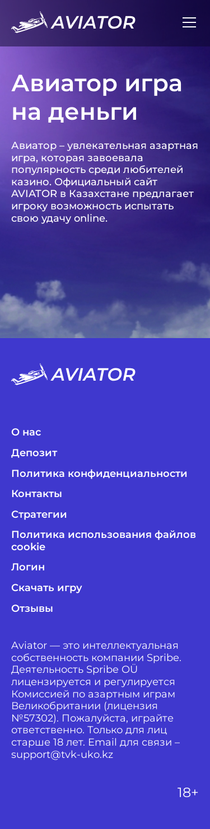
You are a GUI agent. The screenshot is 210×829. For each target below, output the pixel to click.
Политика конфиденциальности (99, 474)
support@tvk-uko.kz (62, 755)
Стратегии (39, 515)
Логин (28, 567)
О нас (26, 432)
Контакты (36, 494)
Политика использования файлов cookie (103, 541)
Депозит (34, 453)
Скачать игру (46, 588)
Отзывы (32, 609)
